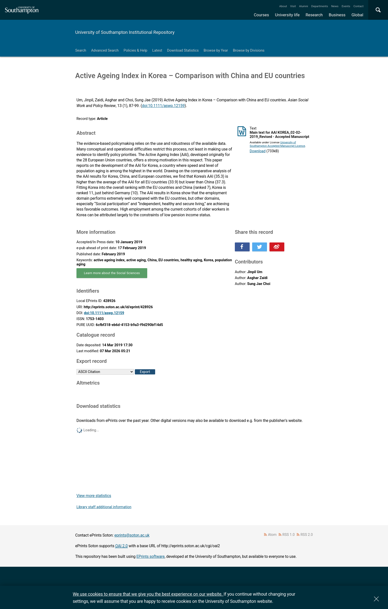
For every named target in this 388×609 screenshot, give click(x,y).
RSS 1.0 (288, 535)
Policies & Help (135, 50)
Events (346, 6)
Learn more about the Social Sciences (112, 273)
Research (314, 14)
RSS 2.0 (307, 535)
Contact (358, 6)
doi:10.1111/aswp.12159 (163, 105)
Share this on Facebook (242, 246)
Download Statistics (183, 50)
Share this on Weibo (276, 246)
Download (258, 151)
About (283, 6)
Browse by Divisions (249, 50)
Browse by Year (216, 50)
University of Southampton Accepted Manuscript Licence (277, 144)
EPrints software (150, 556)
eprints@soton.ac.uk (131, 535)
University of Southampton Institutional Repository (124, 32)
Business (337, 14)
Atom (272, 535)
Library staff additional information (103, 507)
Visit (293, 6)
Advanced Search (105, 50)
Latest (157, 50)
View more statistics (93, 495)
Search (80, 50)
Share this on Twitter (259, 246)
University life (287, 14)
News (334, 6)
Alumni (303, 6)
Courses (261, 14)
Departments (319, 6)
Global (357, 14)
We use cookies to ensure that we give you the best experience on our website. (148, 594)
